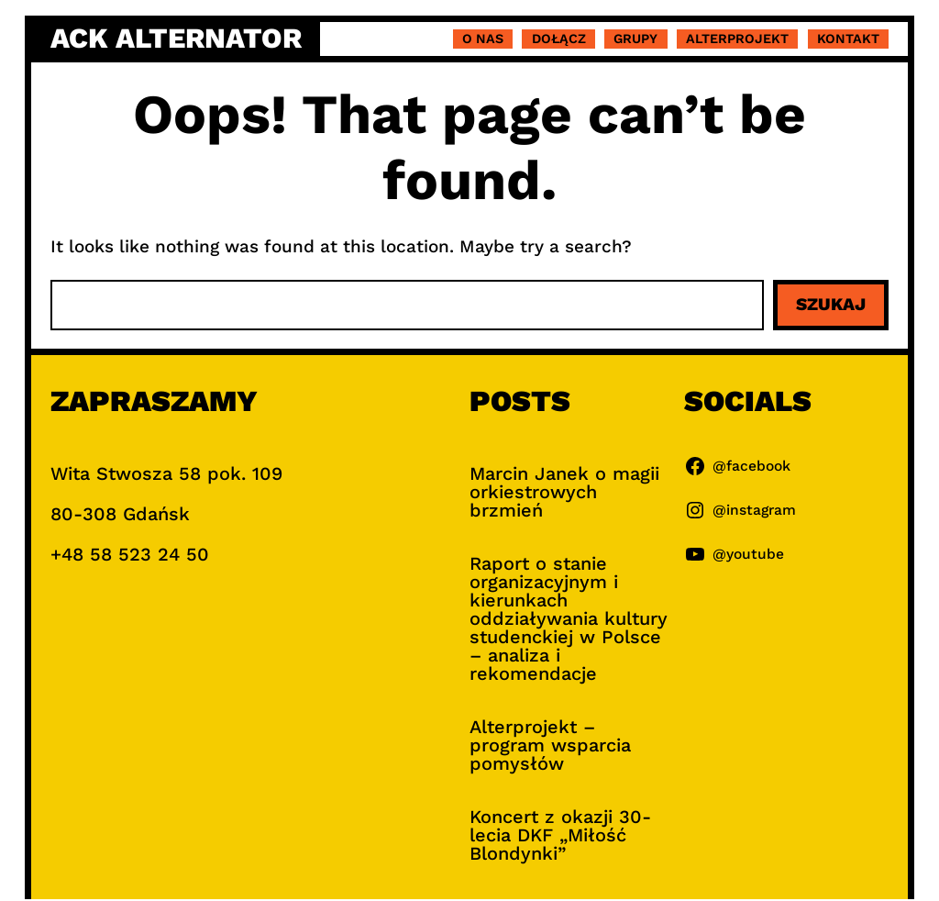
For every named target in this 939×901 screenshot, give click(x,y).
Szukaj (831, 304)
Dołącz (559, 38)
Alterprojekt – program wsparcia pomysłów (550, 745)
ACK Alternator (176, 38)
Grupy (635, 38)
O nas (482, 38)
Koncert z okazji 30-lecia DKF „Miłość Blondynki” (560, 834)
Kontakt (848, 38)
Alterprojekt (737, 38)
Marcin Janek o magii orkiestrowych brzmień (564, 491)
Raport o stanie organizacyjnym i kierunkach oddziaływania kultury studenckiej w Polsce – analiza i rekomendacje (569, 618)
